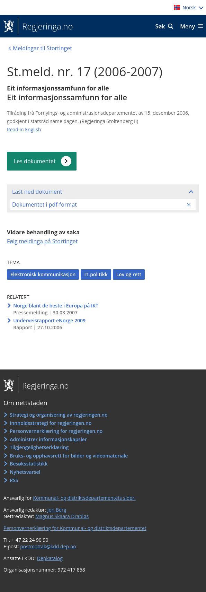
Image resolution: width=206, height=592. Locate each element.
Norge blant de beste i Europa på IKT (55, 305)
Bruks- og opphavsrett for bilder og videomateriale (69, 455)
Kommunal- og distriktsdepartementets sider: (84, 498)
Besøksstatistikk (29, 463)
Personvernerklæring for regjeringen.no (56, 431)
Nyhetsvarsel (25, 472)
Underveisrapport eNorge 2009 (49, 320)
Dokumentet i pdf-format (44, 204)
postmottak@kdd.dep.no (48, 546)
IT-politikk (95, 274)
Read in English (24, 129)
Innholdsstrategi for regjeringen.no (50, 423)
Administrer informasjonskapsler (48, 439)
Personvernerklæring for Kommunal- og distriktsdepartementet (74, 528)
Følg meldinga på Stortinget (42, 241)
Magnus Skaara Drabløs (62, 516)
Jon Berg (56, 509)
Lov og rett (128, 274)
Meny (187, 26)
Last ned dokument (37, 191)
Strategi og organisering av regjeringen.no (59, 414)
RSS (14, 480)
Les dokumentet (35, 161)
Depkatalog (50, 558)
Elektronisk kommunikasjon (42, 274)
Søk (160, 26)
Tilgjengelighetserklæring (39, 447)
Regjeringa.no (45, 26)
